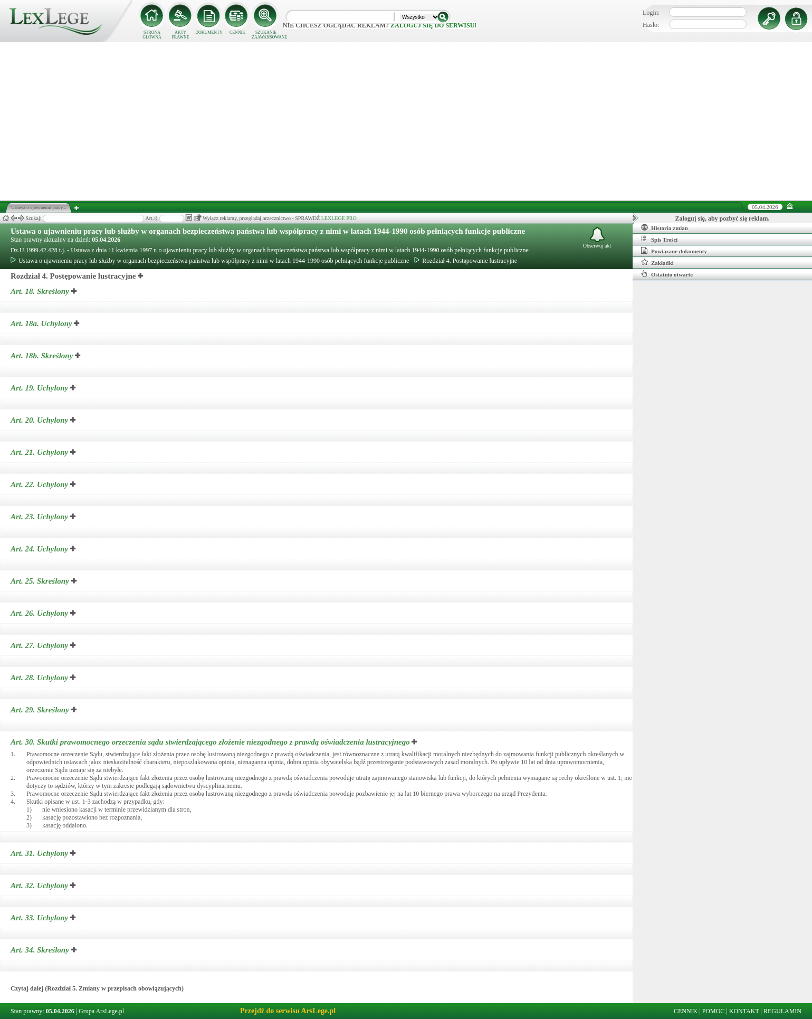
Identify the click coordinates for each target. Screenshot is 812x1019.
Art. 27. (40, 645)
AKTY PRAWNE (180, 35)
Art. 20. (40, 420)
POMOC (713, 1011)
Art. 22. (40, 484)
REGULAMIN (782, 1011)
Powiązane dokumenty (674, 250)
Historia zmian (664, 227)
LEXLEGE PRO (339, 218)
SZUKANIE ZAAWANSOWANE (266, 35)
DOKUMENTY (209, 32)
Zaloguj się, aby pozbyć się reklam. (722, 218)
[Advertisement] (406, 121)
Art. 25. (41, 581)
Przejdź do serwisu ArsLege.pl (288, 1011)
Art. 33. (40, 917)
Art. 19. (40, 388)
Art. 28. (40, 677)
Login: (651, 12)
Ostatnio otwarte (667, 274)
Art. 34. (41, 950)
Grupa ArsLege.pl (101, 1011)
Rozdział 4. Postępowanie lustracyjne (465, 260)
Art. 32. (40, 885)
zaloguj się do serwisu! (433, 25)
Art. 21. (40, 452)
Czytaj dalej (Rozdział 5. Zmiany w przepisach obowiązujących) (97, 988)
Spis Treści (659, 239)
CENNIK (237, 32)
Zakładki (657, 262)
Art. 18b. (43, 355)
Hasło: (651, 24)
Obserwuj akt (597, 238)
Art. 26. (40, 613)
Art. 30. (211, 742)
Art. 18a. (42, 323)
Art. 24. (40, 549)
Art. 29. (41, 710)
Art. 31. (40, 853)
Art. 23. (40, 516)
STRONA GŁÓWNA (151, 35)
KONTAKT (744, 1011)
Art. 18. (41, 291)
